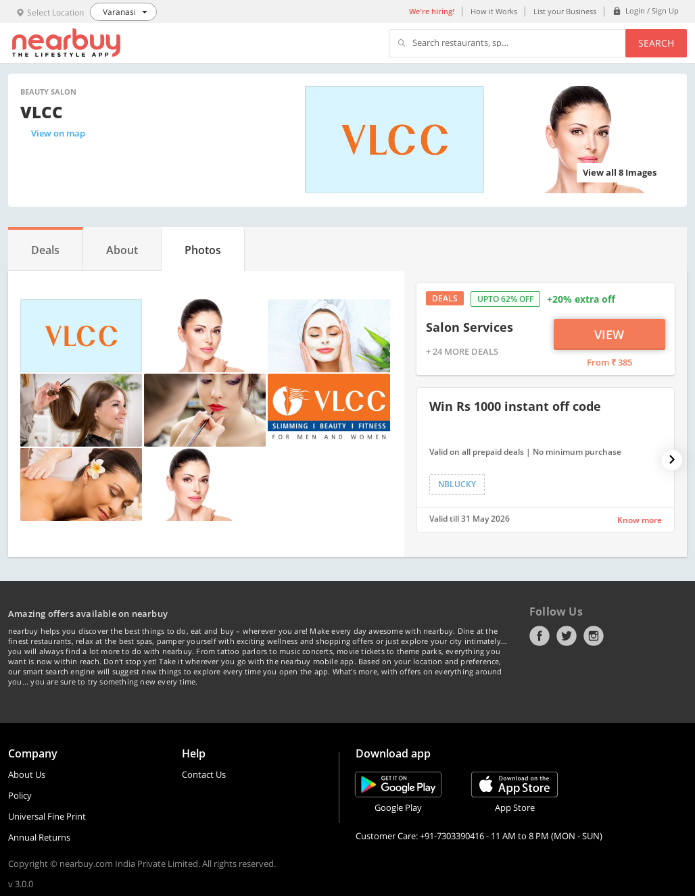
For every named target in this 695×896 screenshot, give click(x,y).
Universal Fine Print (47, 816)
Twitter (566, 636)
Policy (20, 795)
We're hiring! (431, 11)
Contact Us (204, 774)
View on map (58, 133)
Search (656, 42)
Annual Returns (39, 837)
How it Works (494, 11)
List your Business (564, 11)
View (609, 334)
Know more (639, 520)
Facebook (539, 636)
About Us (26, 774)
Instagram (593, 636)
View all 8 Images (619, 172)
